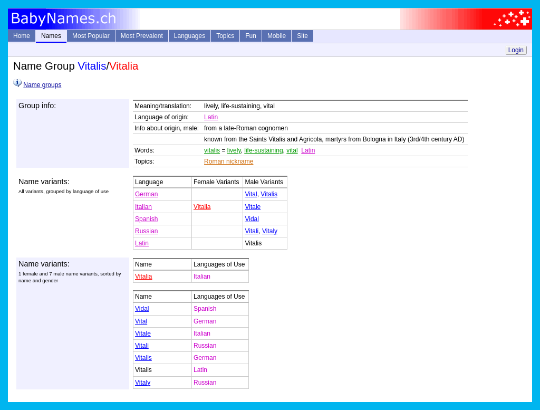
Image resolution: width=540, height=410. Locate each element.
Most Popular (91, 36)
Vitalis (269, 194)
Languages (189, 36)
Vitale (253, 207)
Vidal (251, 219)
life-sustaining (263, 150)
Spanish (146, 219)
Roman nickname (228, 161)
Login (516, 50)
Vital (251, 194)
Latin (211, 117)
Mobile (276, 36)
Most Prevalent (142, 36)
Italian (143, 207)
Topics (225, 36)
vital (291, 150)
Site (302, 36)
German (146, 194)
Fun (250, 36)
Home (21, 36)
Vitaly (269, 231)
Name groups (42, 85)
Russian (146, 231)
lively (234, 150)
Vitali (251, 231)
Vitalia (202, 207)
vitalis (212, 150)
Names (51, 36)
